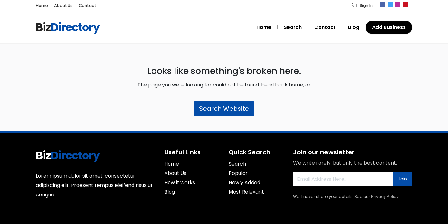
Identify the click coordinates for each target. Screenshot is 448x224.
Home (41, 5)
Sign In (366, 5)
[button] (353, 5)
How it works (179, 182)
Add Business (389, 27)
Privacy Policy (385, 196)
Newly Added (244, 182)
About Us (61, 5)
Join (402, 179)
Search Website (224, 108)
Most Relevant (246, 191)
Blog (354, 27)
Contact (82, 5)
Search (297, 27)
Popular (238, 173)
